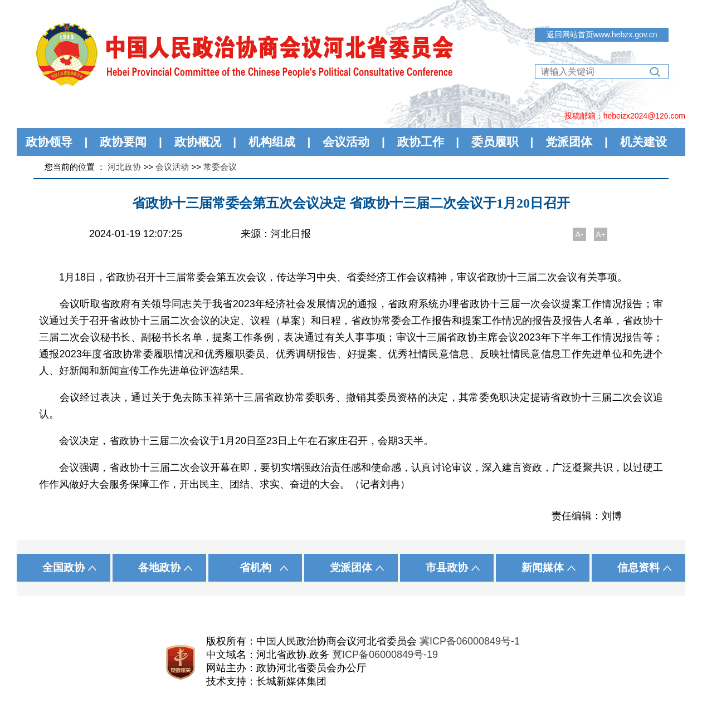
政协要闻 (123, 141)
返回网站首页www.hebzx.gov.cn (602, 34)
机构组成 (271, 141)
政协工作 (420, 141)
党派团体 (568, 141)
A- (579, 234)
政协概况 (197, 141)
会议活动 (346, 141)
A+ (601, 234)
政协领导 (49, 141)
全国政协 (63, 567)
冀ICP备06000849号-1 (470, 641)
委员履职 (494, 141)
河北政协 (124, 166)
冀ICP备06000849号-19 (385, 654)
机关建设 (643, 141)
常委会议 (220, 166)
